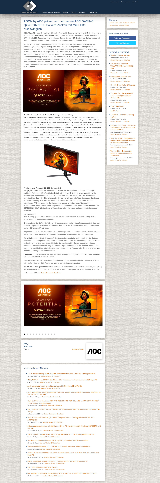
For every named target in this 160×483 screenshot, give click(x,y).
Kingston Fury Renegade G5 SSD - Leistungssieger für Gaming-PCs (121, 96)
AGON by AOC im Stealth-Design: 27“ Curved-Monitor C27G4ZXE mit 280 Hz (58, 461)
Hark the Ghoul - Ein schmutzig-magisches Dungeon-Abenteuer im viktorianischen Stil (123, 140)
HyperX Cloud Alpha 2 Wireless (122, 85)
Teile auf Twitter (122, 43)
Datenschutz (125, 2)
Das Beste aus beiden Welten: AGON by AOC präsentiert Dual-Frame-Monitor (58, 440)
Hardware (93, 12)
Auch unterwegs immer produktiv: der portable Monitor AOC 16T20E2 (55, 386)
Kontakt (135, 2)
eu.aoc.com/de (79, 349)
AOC (120, 22)
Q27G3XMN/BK (124, 25)
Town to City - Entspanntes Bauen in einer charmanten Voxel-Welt (121, 153)
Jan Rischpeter (115, 111)
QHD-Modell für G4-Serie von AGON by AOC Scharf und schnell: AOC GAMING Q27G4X (62, 473)
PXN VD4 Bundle (117, 106)
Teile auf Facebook (122, 38)
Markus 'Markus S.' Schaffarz (50, 273)
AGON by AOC (113, 22)
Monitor (132, 22)
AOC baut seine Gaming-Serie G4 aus (42, 467)
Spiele (65, 12)
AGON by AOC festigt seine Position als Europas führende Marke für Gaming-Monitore (61, 374)
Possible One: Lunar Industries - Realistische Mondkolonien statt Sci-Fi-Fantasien (123, 127)
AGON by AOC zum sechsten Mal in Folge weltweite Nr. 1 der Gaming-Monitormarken (61, 434)
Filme (73, 12)
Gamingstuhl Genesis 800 (120, 77)
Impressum (115, 2)
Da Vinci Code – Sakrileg (120, 55)
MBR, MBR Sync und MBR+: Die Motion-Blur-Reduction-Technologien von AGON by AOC (62, 380)
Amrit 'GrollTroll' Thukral (118, 134)
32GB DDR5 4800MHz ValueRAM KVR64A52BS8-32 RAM (121, 66)
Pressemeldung (113, 25)
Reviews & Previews (51, 12)
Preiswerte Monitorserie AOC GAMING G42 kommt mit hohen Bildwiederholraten (59, 447)
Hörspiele (82, 12)
